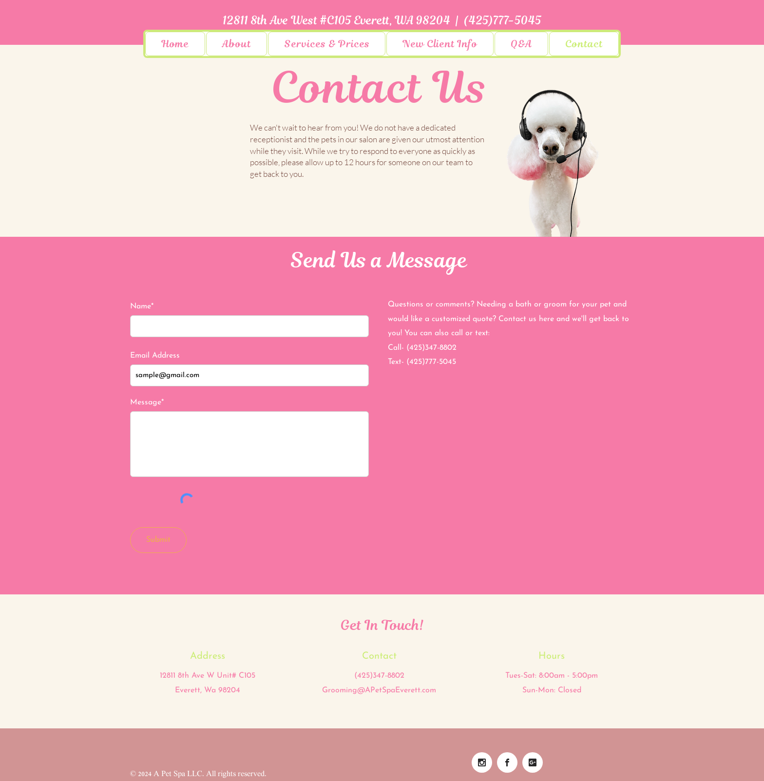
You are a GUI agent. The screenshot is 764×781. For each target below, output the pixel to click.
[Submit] (158, 540)
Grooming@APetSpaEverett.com (379, 690)
